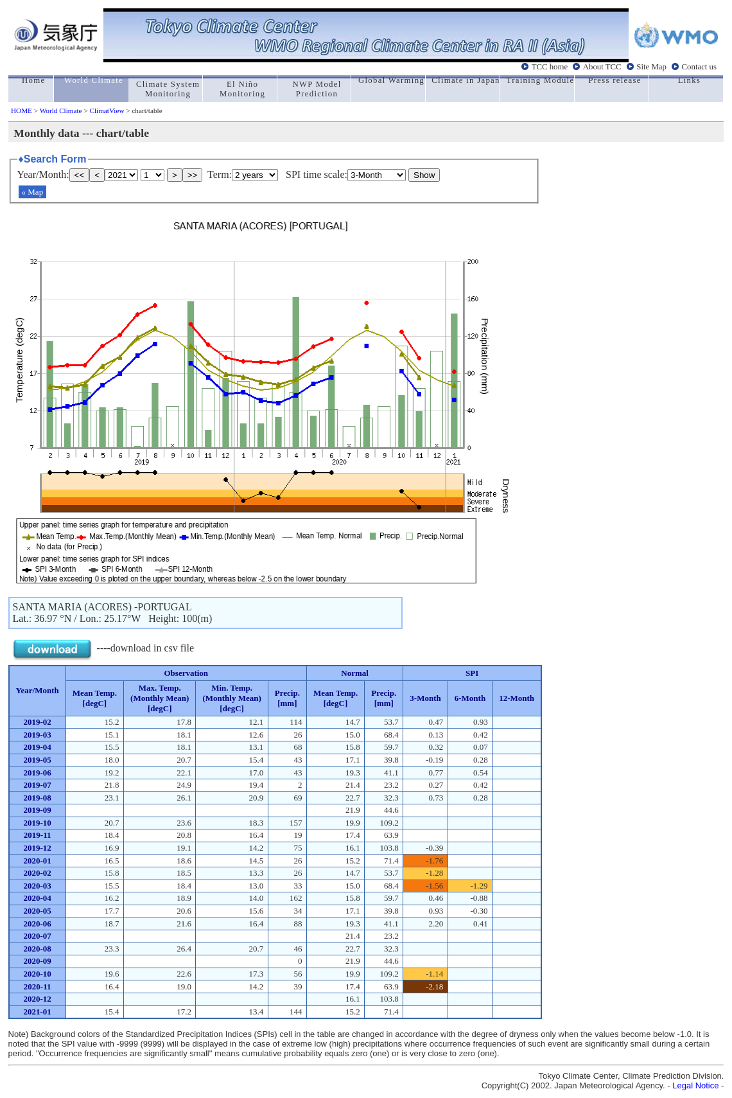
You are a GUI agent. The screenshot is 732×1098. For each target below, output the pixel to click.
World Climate (61, 110)
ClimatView (106, 110)
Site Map (651, 66)
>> (192, 175)
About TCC (602, 66)
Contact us (699, 66)
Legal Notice (695, 1085)
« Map (33, 192)
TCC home (550, 66)
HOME (21, 110)
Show (424, 175)
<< (79, 175)
